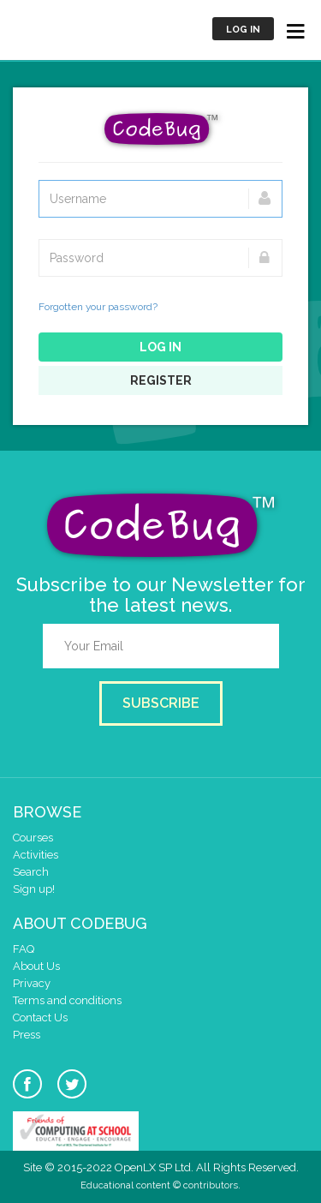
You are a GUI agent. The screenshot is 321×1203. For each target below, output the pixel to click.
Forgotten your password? (98, 307)
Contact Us (40, 1017)
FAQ (23, 949)
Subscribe (160, 703)
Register (161, 380)
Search (31, 871)
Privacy (32, 983)
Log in (243, 29)
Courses (33, 837)
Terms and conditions (67, 1000)
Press (26, 1034)
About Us (36, 966)
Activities (35, 854)
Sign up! (34, 889)
